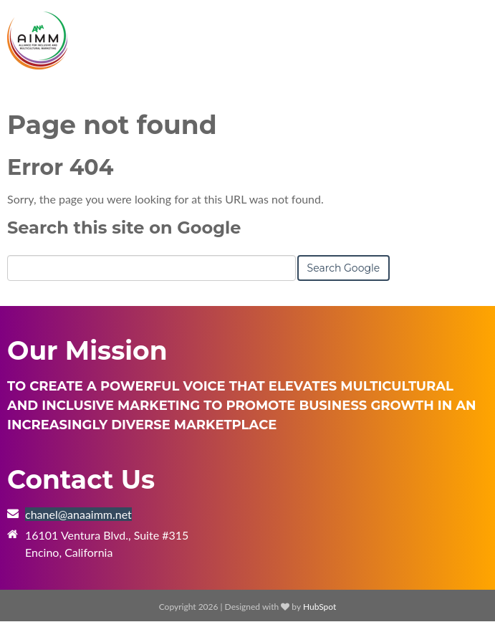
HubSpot (319, 606)
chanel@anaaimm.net (78, 514)
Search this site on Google (124, 227)
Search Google (343, 268)
